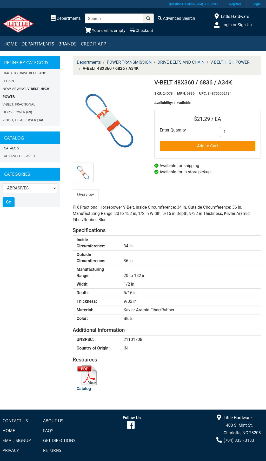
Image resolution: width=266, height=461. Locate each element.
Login (257, 4)
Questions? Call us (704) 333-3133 (193, 4)
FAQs (48, 430)
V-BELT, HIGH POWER (19, 119)
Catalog (11, 148)
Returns (52, 450)
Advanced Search (19, 156)
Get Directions (59, 440)
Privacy (11, 450)
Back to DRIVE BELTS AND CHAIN (25, 77)
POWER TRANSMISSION (129, 62)
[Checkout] (141, 30)
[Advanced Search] (176, 18)
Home (10, 44)
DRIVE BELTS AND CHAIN (180, 62)
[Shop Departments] (66, 18)
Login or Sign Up (237, 24)
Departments (37, 44)
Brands (67, 44)
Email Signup (17, 440)
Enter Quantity (173, 130)
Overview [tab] (85, 194)
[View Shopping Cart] (105, 30)
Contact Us (15, 421)
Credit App (93, 44)
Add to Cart (207, 145)
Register (235, 4)
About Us (53, 421)
